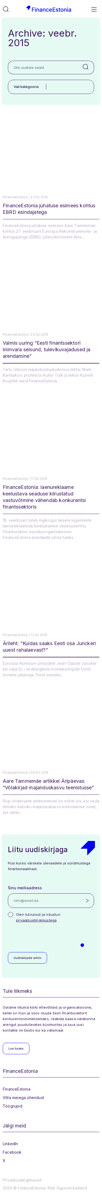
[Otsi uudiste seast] (43, 67)
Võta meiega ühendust (23, 1097)
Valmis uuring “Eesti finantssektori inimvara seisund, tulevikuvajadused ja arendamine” (47, 349)
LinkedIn (10, 1143)
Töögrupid (12, 1106)
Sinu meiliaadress (25, 887)
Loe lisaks (16, 1048)
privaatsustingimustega (36, 920)
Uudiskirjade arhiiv (27, 958)
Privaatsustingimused (22, 1180)
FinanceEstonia (16, 1089)
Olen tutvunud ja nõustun (38, 917)
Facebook (12, 1152)
